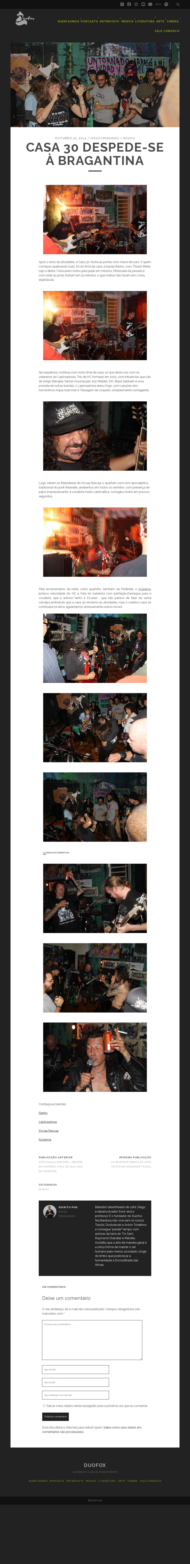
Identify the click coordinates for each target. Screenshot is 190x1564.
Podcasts (90, 19)
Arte (159, 19)
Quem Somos (71, 19)
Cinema (172, 19)
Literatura (144, 19)
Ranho (43, 1105)
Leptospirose (48, 1114)
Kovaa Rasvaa (48, 1123)
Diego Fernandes (104, 130)
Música (127, 19)
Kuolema (45, 1132)
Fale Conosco (168, 25)
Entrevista (109, 19)
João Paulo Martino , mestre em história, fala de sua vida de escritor (61, 1159)
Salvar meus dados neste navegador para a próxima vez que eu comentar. (97, 1398)
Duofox (95, 1457)
